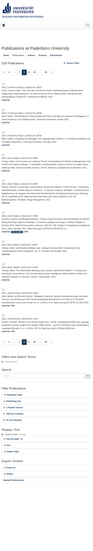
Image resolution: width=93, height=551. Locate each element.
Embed (8, 474)
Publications (18, 55)
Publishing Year (12, 401)
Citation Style (11, 451)
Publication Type (13, 395)
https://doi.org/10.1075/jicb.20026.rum (58, 328)
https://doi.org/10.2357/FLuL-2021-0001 (71, 302)
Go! (87, 376)
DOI (26, 232)
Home (6, 55)
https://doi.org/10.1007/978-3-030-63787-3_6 (47, 228)
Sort (7, 445)
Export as (10, 467)
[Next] (51, 72)
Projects (42, 55)
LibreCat (6, 100)
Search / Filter (71, 63)
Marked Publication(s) (13, 480)
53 (46, 72)
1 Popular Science (13, 407)
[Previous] (4, 72)
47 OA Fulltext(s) (12, 420)
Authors (31, 55)
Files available (17, 232)
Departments (56, 55)
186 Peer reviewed (13, 414)
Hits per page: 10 (13, 439)
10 (34, 72)
